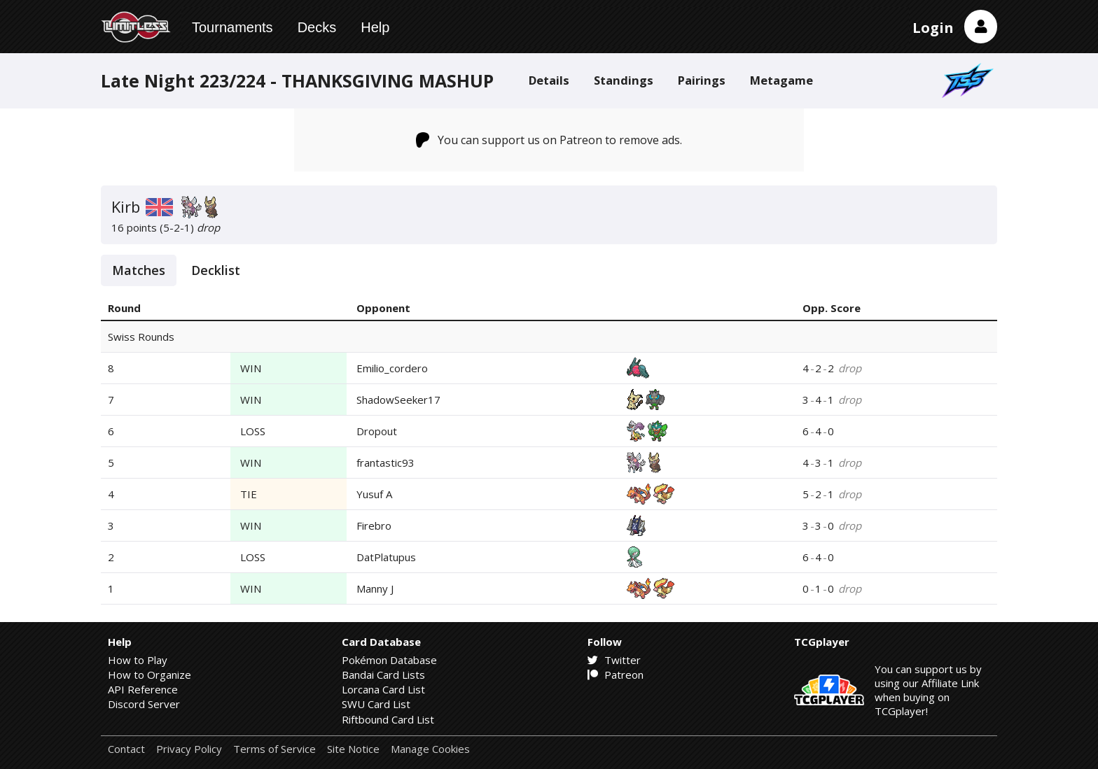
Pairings (701, 80)
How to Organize (149, 675)
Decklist (215, 270)
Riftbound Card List (388, 719)
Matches (138, 270)
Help (375, 27)
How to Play (137, 660)
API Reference (143, 689)
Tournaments (232, 27)
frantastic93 (385, 463)
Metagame (781, 80)
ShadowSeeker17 (398, 400)
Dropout (376, 431)
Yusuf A (374, 494)
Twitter (614, 660)
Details (549, 80)
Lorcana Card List (383, 689)
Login (933, 27)
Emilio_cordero (392, 368)
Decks (317, 27)
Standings (623, 80)
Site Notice (353, 749)
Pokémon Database (389, 660)
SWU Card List (376, 704)
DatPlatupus (386, 557)
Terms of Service (274, 749)
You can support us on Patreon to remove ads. (549, 140)
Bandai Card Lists (383, 675)
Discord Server (144, 704)
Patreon (616, 675)
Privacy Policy (189, 749)
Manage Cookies (430, 749)
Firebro (373, 525)
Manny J (375, 588)
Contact (126, 749)
